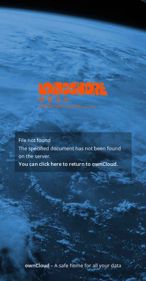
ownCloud (37, 265)
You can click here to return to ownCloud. (68, 163)
